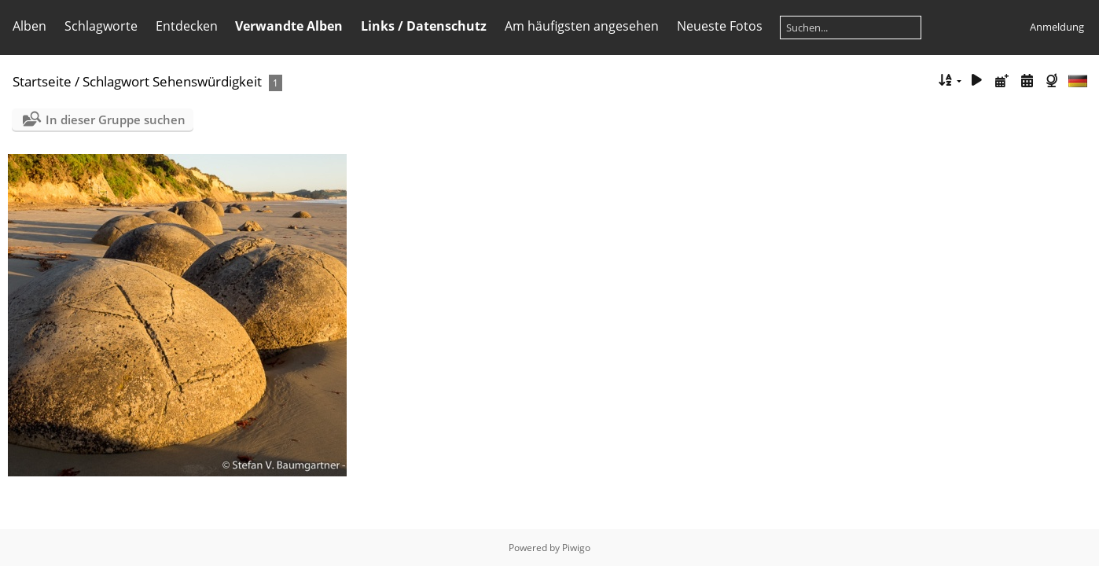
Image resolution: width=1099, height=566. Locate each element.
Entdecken (187, 26)
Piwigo (576, 547)
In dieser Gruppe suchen (116, 119)
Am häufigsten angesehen (582, 26)
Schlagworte (101, 26)
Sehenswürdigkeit (207, 81)
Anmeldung (1057, 27)
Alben (29, 26)
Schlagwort (116, 81)
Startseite (42, 81)
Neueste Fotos (720, 26)
